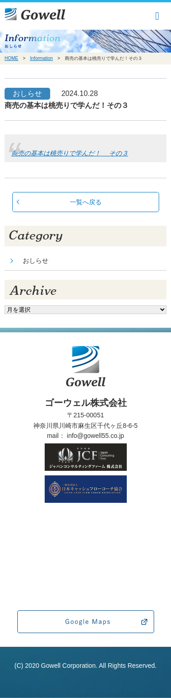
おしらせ (35, 260)
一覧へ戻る (86, 202)
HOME (11, 58)
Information (41, 58)
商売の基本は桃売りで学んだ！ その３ (69, 153)
